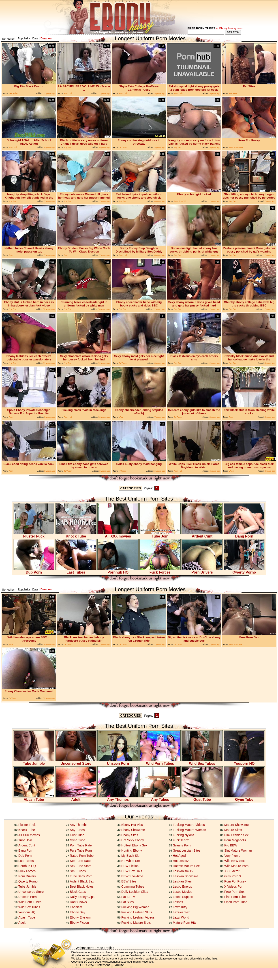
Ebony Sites (129, 835)
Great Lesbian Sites (186, 850)
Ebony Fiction (79, 922)
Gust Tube (202, 798)
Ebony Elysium (80, 917)
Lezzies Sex (181, 912)
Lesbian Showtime (185, 876)
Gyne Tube (244, 798)
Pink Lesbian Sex (236, 835)
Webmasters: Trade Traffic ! (95, 948)
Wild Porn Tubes (160, 761)
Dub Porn (33, 570)
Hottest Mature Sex (186, 866)
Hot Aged (179, 855)
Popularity (24, 38)
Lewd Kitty (180, 907)
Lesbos (178, 902)
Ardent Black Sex (82, 881)
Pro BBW (230, 845)
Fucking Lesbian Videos (137, 917)
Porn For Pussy (235, 881)
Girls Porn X (232, 876)
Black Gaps (78, 891)
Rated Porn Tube (82, 855)
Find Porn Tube (235, 897)
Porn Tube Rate (81, 845)
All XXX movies (118, 534)
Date (35, 38)
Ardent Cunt (202, 534)
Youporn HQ (244, 761)
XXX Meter (232, 871)
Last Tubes (75, 570)
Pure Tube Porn (81, 850)
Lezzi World (181, 917)
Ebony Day (77, 912)
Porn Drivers (202, 570)
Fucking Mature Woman (189, 830)
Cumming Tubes (132, 886)
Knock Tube (75, 534)
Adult (75, 798)
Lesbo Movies (182, 891)
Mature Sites (233, 830)
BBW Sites (128, 881)
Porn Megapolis (235, 840)
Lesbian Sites (182, 881)
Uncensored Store (75, 761)
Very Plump (232, 855)
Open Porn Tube (235, 902)
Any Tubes (160, 798)
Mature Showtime (236, 825)
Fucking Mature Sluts (136, 922)
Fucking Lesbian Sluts (136, 912)
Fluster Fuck (33, 534)
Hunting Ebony (131, 850)
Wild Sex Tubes (202, 761)
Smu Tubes (78, 871)
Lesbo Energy (182, 886)
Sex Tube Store (81, 866)
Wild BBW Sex (234, 861)
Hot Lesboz (181, 861)
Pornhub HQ (118, 570)
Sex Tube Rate (80, 861)
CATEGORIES (130, 488)
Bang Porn (244, 534)
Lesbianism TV (183, 871)
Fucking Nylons (183, 835)
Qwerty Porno (244, 570)
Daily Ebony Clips (82, 897)
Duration (46, 38)
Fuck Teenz (181, 840)
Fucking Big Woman (135, 907)
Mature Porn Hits (184, 922)
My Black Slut (130, 855)
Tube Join (160, 534)
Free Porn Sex (234, 891)
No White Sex (131, 861)
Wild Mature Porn (236, 866)
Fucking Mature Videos (189, 825)
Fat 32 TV (128, 897)
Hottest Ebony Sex (134, 845)
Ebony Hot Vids (132, 825)
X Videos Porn (234, 886)
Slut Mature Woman (238, 850)
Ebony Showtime (133, 830)
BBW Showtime (132, 876)
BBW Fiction (130, 866)
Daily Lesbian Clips (134, 891)
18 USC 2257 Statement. (93, 965)
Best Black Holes (82, 886)
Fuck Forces (160, 570)
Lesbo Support (183, 897)
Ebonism (76, 907)
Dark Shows (78, 902)
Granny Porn (181, 845)
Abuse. (120, 965)
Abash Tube (33, 798)
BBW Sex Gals (131, 871)
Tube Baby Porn (81, 876)
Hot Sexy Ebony (132, 840)
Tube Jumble (33, 761)
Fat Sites (127, 902)
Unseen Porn (118, 761)
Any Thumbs (118, 798)
